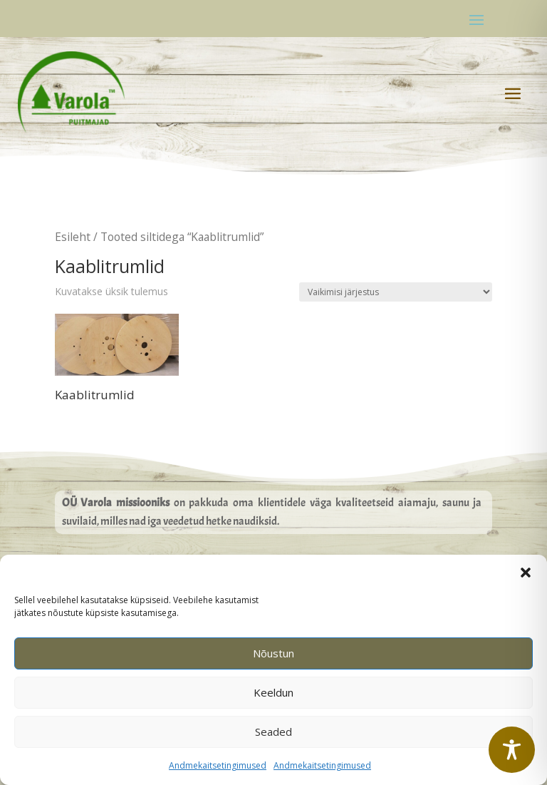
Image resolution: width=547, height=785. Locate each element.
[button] (526, 580)
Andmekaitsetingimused (217, 773)
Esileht (72, 237)
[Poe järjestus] (395, 292)
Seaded (273, 739)
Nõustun (273, 661)
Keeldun (273, 700)
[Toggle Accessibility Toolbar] (511, 749)
